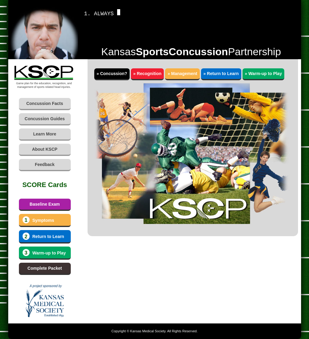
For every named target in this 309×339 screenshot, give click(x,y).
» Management (182, 73)
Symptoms (38, 220)
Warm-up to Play (44, 252)
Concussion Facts (44, 103)
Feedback (45, 164)
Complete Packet (44, 268)
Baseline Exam (45, 204)
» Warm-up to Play (263, 73)
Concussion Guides (45, 118)
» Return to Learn (221, 73)
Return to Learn (43, 236)
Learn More (44, 134)
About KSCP (44, 149)
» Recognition (147, 73)
